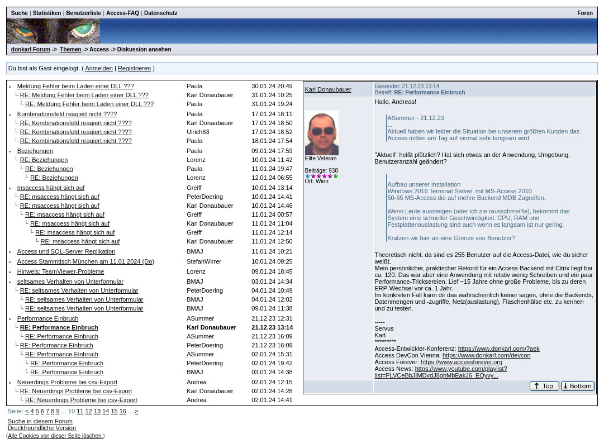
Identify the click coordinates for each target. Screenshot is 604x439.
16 (123, 411)
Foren (585, 13)
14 (105, 411)
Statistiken (47, 13)
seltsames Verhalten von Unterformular (70, 281)
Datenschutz (160, 13)
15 (114, 411)
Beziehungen (35, 150)
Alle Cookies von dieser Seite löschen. (55, 436)
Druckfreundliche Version (42, 427)
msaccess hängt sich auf (50, 187)
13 (97, 411)
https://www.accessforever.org (461, 362)
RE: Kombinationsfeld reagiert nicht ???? (76, 123)
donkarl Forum (30, 49)
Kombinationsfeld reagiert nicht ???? (67, 114)
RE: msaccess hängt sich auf (59, 196)
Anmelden (99, 68)
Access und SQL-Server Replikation (66, 251)
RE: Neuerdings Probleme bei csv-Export (76, 391)
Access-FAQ (122, 13)
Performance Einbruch (47, 318)
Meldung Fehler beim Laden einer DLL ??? (75, 86)
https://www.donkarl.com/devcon (487, 355)
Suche (19, 13)
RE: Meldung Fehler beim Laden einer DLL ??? (84, 95)
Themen (70, 49)
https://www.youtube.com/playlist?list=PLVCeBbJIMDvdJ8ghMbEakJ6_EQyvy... (441, 372)
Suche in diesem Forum (40, 421)
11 (80, 411)
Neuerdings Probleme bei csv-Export (67, 382)
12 (88, 411)
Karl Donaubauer (328, 89)
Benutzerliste (83, 13)
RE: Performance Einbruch (61, 336)
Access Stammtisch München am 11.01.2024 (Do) (85, 261)
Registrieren (134, 68)
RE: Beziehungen (44, 159)
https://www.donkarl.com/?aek (499, 348)
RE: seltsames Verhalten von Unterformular (79, 290)
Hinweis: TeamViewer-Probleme (60, 271)
